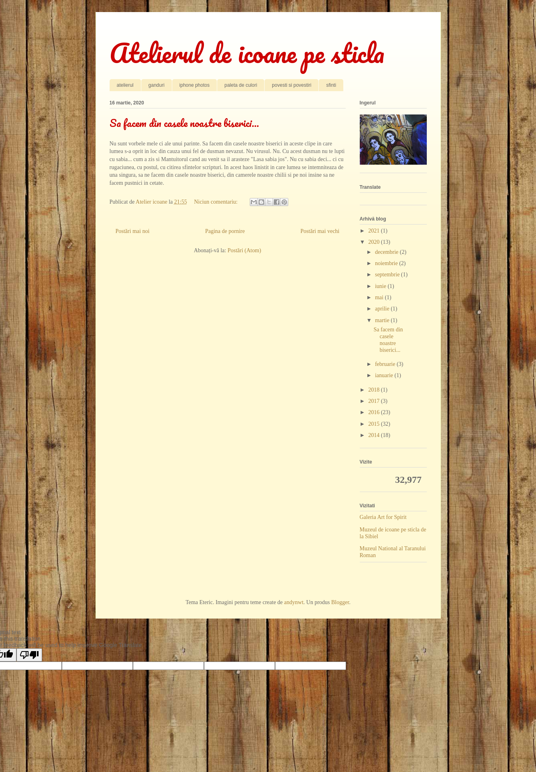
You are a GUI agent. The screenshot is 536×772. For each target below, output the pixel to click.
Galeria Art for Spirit (383, 517)
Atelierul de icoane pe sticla (247, 53)
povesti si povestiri (291, 85)
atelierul (125, 85)
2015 (374, 424)
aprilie (383, 309)
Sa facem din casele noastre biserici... (184, 122)
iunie (381, 286)
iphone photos (194, 85)
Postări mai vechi (319, 231)
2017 (374, 401)
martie (383, 320)
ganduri (157, 85)
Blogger (340, 602)
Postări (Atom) (244, 250)
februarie (386, 364)
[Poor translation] (29, 655)
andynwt (294, 602)
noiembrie (387, 263)
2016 (374, 412)
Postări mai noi (133, 231)
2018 (374, 390)
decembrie (387, 252)
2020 (374, 242)
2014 (374, 435)
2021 (374, 231)
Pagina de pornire (225, 231)
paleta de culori (240, 85)
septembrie (388, 275)
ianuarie (385, 375)
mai (380, 297)
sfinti (331, 85)
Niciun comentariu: (216, 202)
